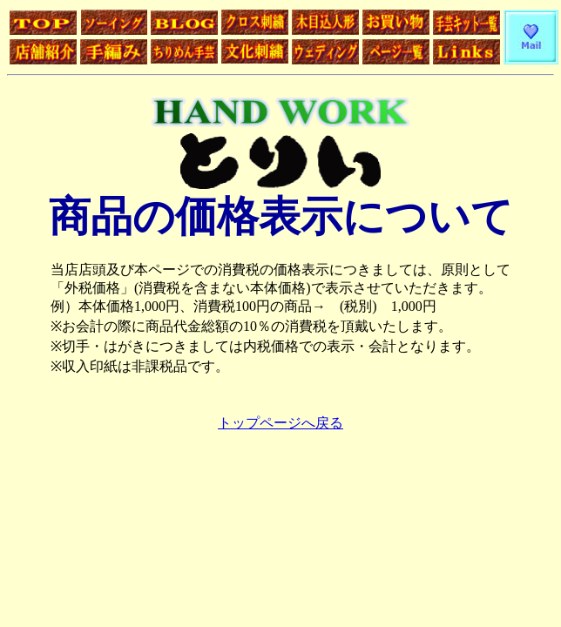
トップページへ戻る (280, 422)
